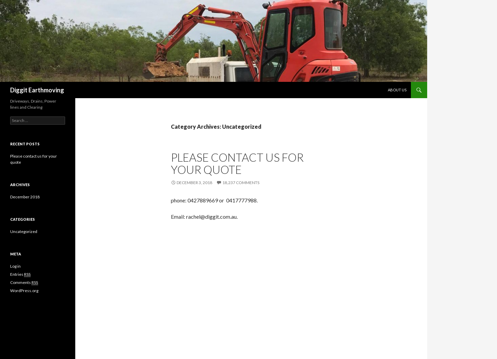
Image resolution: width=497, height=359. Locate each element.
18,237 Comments (240, 182)
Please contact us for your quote (237, 163)
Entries (20, 274)
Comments (24, 282)
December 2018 (25, 196)
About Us (397, 90)
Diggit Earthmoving (37, 90)
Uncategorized (23, 231)
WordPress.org (24, 290)
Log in (15, 266)
